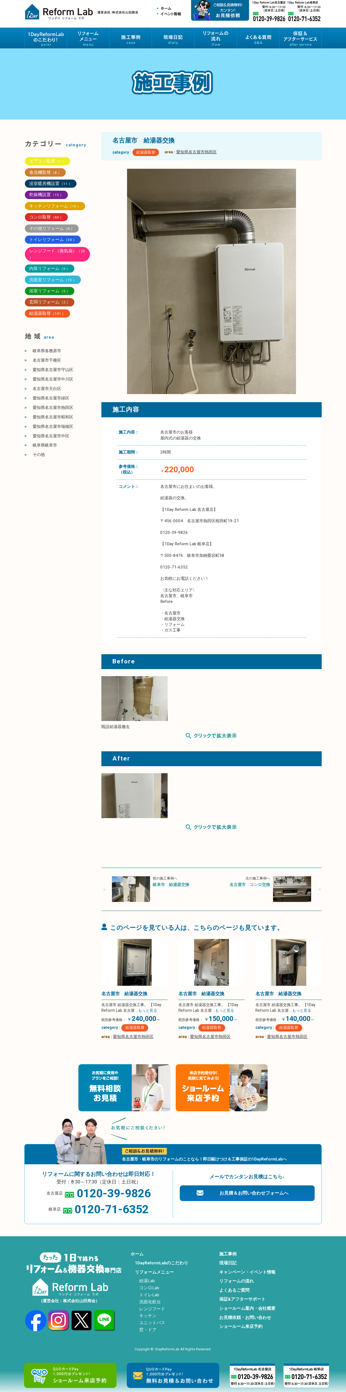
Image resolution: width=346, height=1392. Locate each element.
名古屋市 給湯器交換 (124, 993)
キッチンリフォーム (55, 206)
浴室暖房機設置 (50, 183)
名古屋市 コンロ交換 (249, 884)
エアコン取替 (47, 161)
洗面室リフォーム (52, 279)
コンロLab (149, 1287)
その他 (39, 454)
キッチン (148, 1315)
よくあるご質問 (234, 1290)
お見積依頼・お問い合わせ (245, 1317)
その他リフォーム (51, 228)
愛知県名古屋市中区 (51, 436)
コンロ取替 (46, 217)
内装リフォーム (49, 268)
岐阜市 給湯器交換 (171, 884)
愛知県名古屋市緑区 (51, 398)
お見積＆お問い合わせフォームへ (253, 1193)
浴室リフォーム (49, 290)
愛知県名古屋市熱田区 (196, 152)
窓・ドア (148, 1329)
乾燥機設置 (46, 194)
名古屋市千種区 (47, 360)
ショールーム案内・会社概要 (247, 1308)
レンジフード (152, 1309)
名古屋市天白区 (47, 388)
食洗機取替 (45, 172)
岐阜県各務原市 (47, 350)
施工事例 (228, 1254)
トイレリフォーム (52, 239)
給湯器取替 (145, 152)
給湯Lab (147, 1280)
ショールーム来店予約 (240, 1326)
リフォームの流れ (236, 1281)
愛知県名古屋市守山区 (53, 369)
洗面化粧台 (150, 1302)
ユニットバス (152, 1322)
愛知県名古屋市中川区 (53, 379)
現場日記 (228, 1263)
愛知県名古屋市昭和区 (53, 417)
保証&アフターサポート (242, 1299)
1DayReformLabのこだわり (161, 1263)
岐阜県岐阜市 (45, 445)
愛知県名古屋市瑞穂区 (53, 426)
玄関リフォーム (49, 302)
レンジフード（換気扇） (57, 254)
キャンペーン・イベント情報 (247, 1272)
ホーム (137, 1254)
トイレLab (149, 1294)
